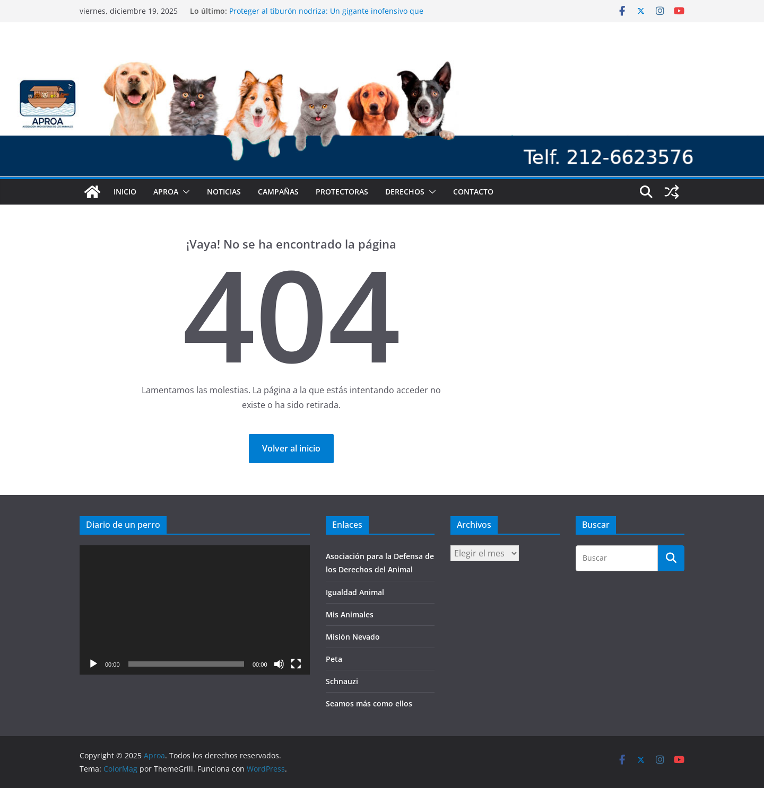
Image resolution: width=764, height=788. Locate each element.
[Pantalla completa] (296, 664)
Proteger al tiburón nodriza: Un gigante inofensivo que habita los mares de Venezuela (326, 16)
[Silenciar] (279, 664)
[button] (184, 191)
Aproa (165, 192)
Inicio (125, 192)
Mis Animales (350, 614)
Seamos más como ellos (369, 703)
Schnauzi (342, 681)
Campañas (278, 192)
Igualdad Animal (355, 592)
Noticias (224, 192)
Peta (334, 659)
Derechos (404, 192)
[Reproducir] (93, 664)
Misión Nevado (353, 637)
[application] (195, 610)
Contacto (473, 192)
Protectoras (342, 192)
